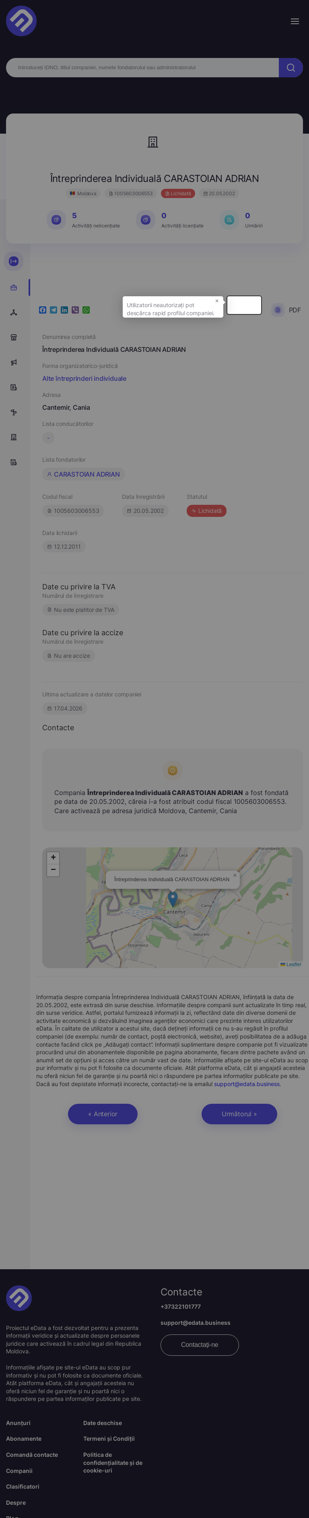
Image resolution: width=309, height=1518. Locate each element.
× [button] (259, 305)
